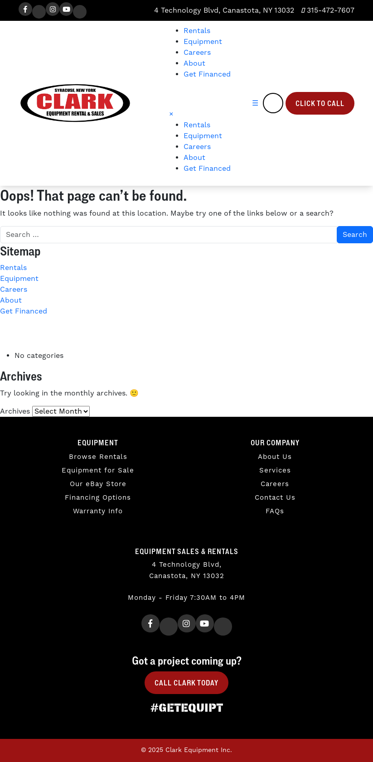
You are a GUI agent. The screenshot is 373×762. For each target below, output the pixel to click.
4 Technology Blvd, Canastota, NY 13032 (223, 10)
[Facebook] (25, 9)
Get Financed (207, 74)
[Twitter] (39, 12)
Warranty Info (98, 511)
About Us (275, 457)
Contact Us (275, 497)
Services (275, 470)
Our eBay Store (98, 484)
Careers (197, 52)
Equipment (203, 41)
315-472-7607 (327, 10)
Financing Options (98, 497)
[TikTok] (80, 12)
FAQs (275, 511)
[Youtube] (66, 9)
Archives (15, 411)
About (194, 63)
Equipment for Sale (98, 470)
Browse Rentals (98, 457)
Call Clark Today (186, 683)
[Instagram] (52, 9)
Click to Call (319, 103)
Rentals (197, 30)
